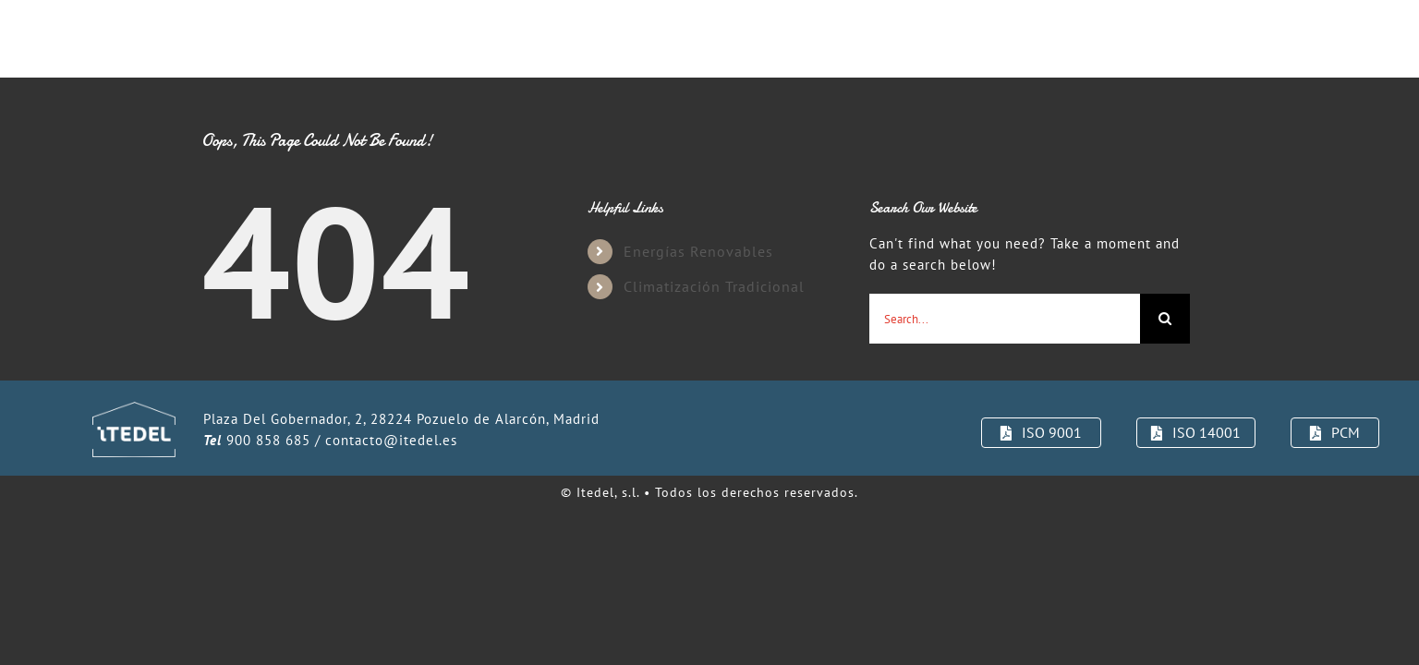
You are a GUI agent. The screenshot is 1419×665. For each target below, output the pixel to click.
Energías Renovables (698, 251)
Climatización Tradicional (714, 286)
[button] (1211, 39)
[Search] (1165, 319)
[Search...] (1004, 319)
